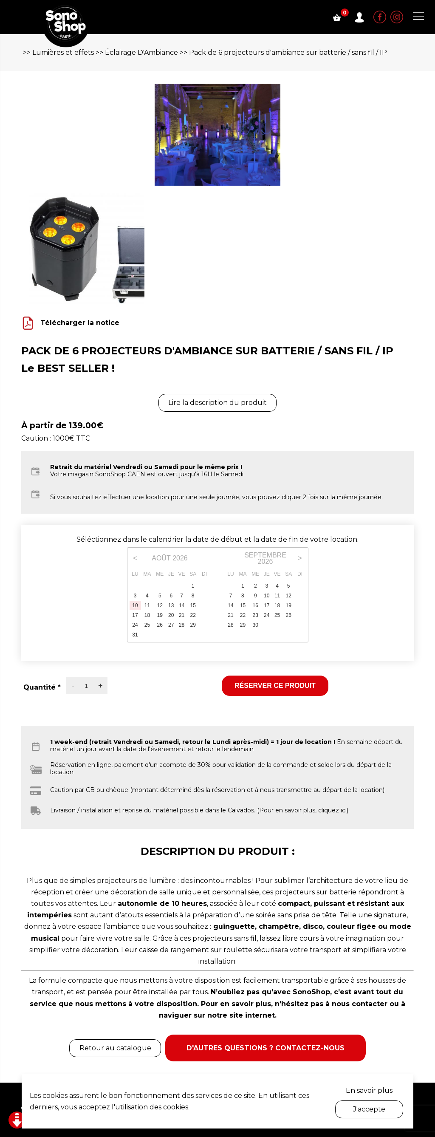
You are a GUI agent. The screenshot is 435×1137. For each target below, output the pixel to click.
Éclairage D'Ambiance (141, 52)
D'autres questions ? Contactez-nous (265, 1048)
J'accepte (369, 1109)
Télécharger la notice (79, 323)
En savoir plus (369, 1090)
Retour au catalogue (115, 1048)
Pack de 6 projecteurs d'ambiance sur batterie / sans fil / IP (288, 52)
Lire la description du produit (217, 403)
